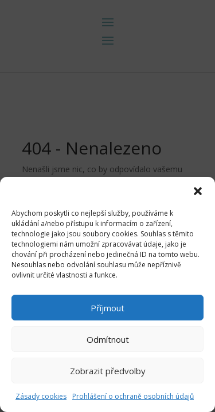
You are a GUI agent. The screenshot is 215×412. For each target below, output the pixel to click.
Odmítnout (108, 339)
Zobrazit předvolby (108, 371)
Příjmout (107, 308)
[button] (198, 191)
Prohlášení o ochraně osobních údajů (133, 396)
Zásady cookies (41, 396)
